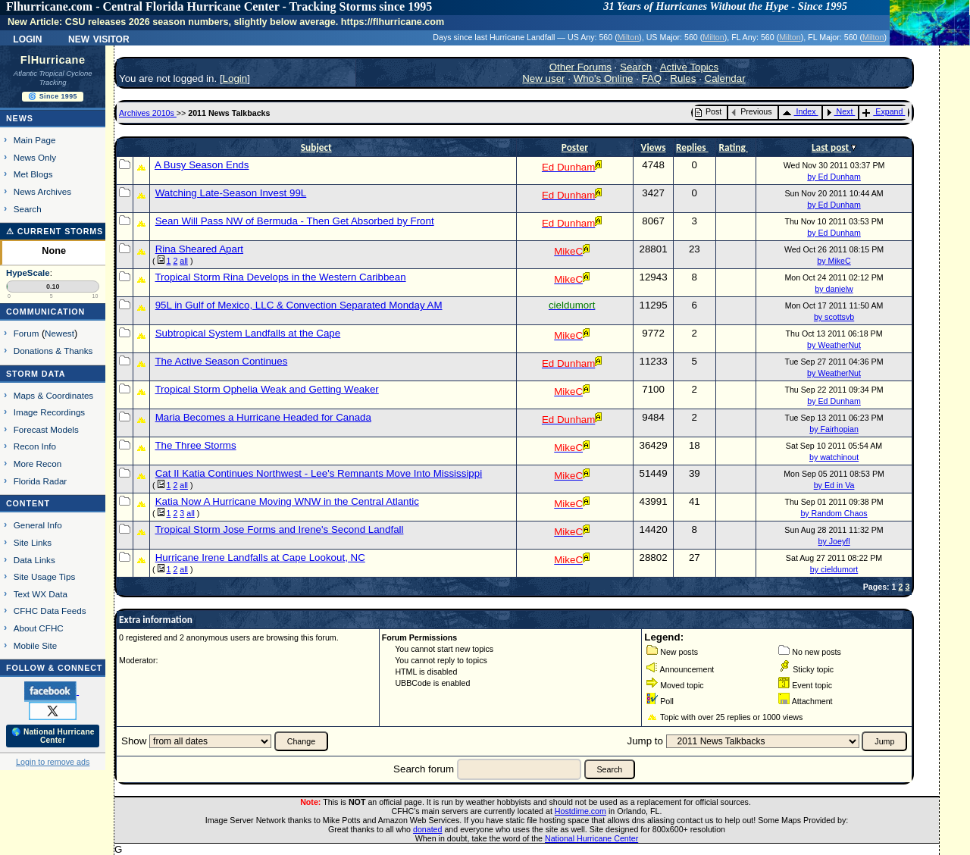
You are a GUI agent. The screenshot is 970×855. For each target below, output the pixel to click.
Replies (692, 147)
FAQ (652, 78)
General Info (38, 525)
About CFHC (39, 628)
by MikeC (833, 260)
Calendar (725, 78)
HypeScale (28, 272)
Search (28, 209)
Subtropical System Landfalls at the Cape (248, 333)
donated (428, 829)
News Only (35, 157)
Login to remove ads (52, 761)
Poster (575, 147)
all (184, 260)
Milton (628, 37)
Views (653, 147)
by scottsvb (834, 316)
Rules (683, 78)
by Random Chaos (833, 513)
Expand (882, 111)
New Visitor (99, 37)
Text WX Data (40, 594)
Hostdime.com (580, 811)
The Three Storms (195, 445)
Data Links (34, 560)
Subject (316, 147)
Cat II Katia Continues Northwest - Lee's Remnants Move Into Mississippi (318, 473)
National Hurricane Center (591, 838)
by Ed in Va (834, 485)
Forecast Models (46, 429)
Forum (26, 333)
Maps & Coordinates (53, 395)
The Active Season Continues (221, 361)
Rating (733, 147)
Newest (59, 333)
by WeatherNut (834, 344)
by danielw (834, 288)
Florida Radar (40, 481)
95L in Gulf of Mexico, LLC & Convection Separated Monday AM (299, 305)
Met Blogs (33, 174)
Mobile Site (36, 645)
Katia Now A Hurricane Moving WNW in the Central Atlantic (287, 501)
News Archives (42, 191)
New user (543, 78)
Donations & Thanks (53, 350)
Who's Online (604, 78)
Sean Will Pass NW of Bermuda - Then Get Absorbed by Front (294, 221)
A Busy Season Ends (202, 165)
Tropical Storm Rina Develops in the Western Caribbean (280, 277)
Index (799, 111)
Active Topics (689, 67)
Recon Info (35, 446)
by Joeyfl (834, 541)
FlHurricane (53, 60)
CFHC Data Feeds (50, 610)
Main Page (35, 140)
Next (840, 111)
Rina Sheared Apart (199, 249)
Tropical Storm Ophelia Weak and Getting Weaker (266, 389)
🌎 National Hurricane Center (53, 736)
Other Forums (580, 67)
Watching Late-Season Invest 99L (231, 193)
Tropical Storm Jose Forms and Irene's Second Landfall (279, 529)
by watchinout (834, 457)
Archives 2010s (148, 112)
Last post (831, 147)
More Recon (37, 463)
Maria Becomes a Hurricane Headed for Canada (263, 417)
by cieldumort (834, 569)
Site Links (33, 542)
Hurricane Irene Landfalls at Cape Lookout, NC (260, 557)
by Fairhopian (834, 429)
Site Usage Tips (45, 576)
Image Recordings (49, 412)
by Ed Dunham (834, 176)
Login (27, 37)
